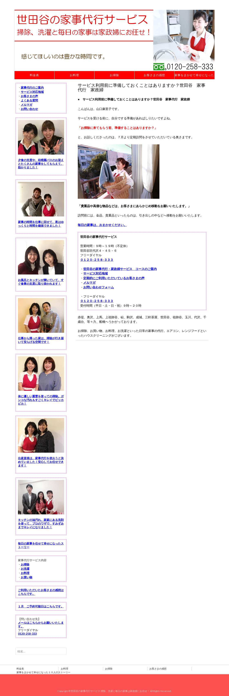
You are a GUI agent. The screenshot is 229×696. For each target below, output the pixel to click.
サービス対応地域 (95, 273)
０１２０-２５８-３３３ (96, 259)
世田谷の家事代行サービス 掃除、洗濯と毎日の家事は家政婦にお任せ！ (110, 691)
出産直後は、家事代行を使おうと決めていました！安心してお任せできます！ (41, 461)
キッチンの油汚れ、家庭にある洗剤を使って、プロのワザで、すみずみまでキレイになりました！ (41, 523)
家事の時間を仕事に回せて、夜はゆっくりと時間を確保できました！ (41, 223)
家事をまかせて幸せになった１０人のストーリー (195, 75)
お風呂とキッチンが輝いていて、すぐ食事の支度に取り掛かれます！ (41, 281)
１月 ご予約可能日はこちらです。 (41, 606)
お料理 (74, 75)
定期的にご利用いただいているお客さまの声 (114, 278)
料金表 (34, 75)
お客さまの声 (29, 96)
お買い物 (26, 577)
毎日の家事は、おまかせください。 (102, 225)
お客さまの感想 (154, 75)
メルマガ (89, 282)
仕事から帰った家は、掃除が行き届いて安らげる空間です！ (41, 340)
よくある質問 (29, 100)
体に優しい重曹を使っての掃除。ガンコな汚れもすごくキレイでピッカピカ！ (41, 399)
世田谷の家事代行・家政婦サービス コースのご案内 (120, 269)
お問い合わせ (29, 109)
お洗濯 (25, 568)
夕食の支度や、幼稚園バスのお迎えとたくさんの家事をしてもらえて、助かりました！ (41, 163)
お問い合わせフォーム (98, 287)
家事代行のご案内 (32, 87)
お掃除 (114, 75)
